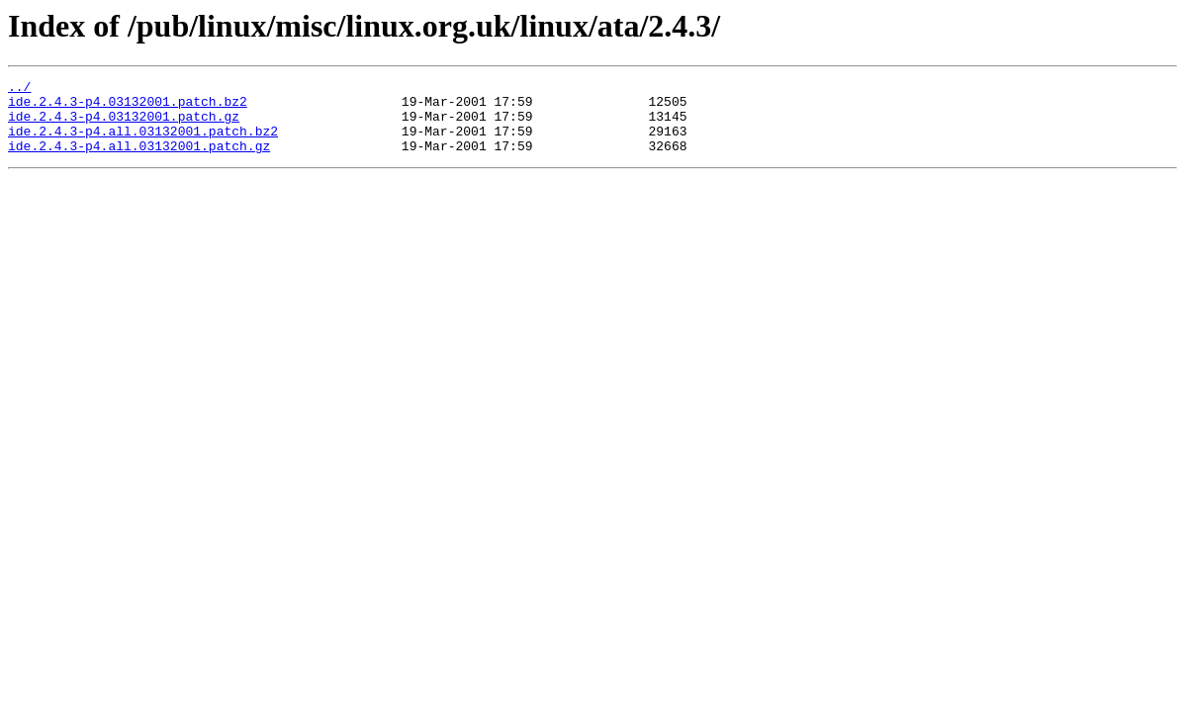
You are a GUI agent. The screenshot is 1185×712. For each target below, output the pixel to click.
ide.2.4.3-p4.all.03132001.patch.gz (139, 160)
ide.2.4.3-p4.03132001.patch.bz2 (127, 107)
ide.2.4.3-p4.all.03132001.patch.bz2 (143, 142)
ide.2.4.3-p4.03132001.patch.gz (123, 125)
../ (19, 89)
